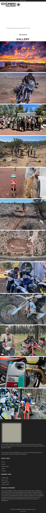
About (3, 470)
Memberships (5, 468)
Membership (5, 479)
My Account (5, 481)
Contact (4, 472)
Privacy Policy (5, 485)
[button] (38, 4)
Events (4, 466)
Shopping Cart (5, 483)
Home (3, 463)
